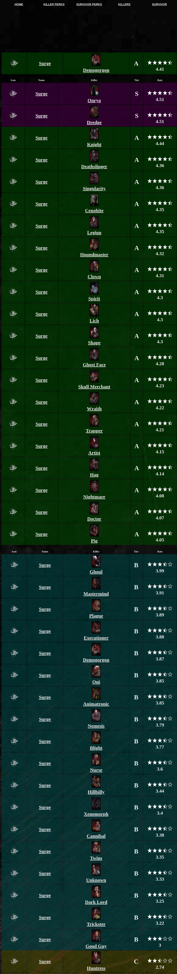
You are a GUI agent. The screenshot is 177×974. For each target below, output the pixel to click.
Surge (45, 63)
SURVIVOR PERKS (89, 4)
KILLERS (124, 4)
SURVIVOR (159, 4)
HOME (19, 4)
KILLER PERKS (54, 4)
